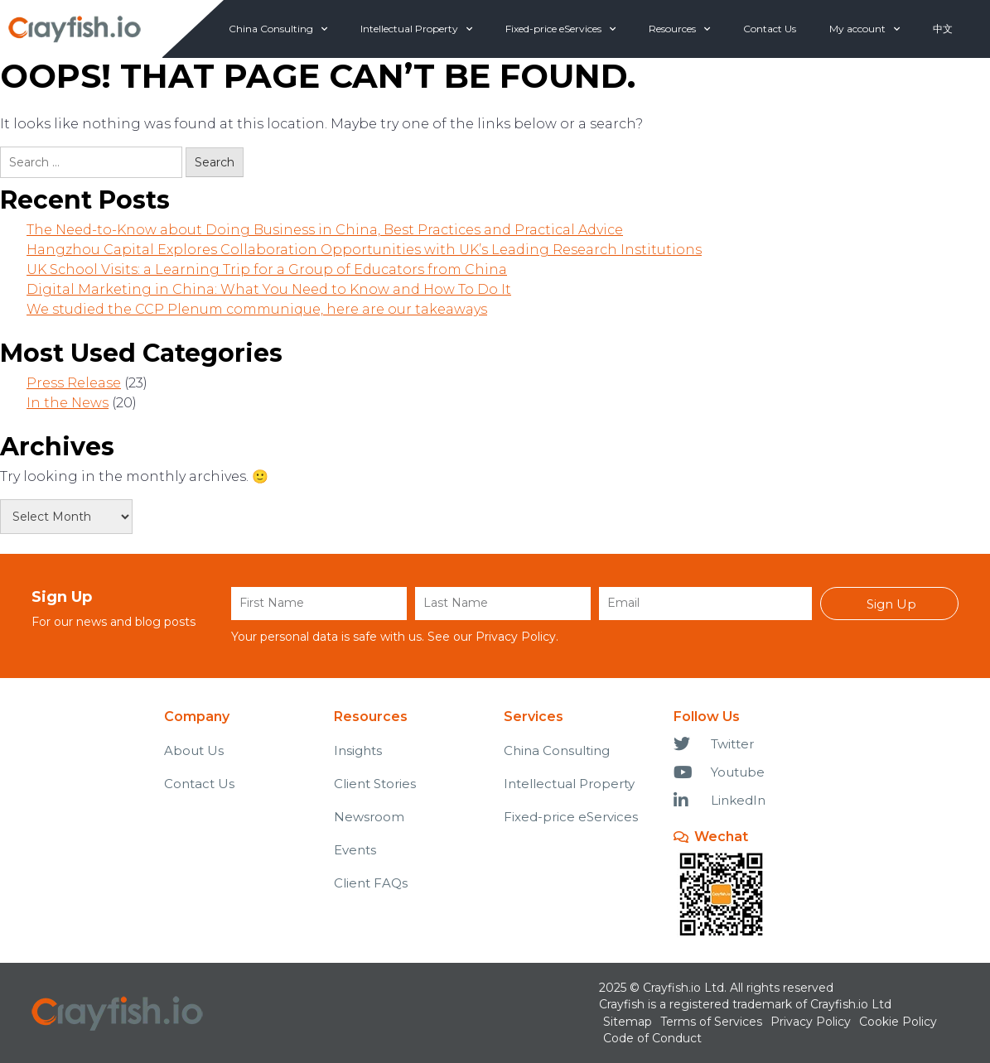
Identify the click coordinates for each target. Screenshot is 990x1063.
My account (864, 29)
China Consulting (278, 29)
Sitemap (627, 1021)
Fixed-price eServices (560, 29)
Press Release (74, 383)
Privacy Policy (516, 636)
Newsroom (369, 817)
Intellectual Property (416, 29)
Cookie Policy (898, 1021)
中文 (943, 28)
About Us (194, 750)
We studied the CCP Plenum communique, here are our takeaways (257, 309)
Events (355, 850)
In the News (68, 403)
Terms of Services (711, 1021)
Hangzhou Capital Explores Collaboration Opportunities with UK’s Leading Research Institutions (364, 249)
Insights (358, 750)
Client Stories (375, 783)
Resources (679, 29)
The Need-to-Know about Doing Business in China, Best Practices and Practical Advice (325, 230)
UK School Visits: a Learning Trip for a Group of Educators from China (267, 269)
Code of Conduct (652, 1038)
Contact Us (769, 28)
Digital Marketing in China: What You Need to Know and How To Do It (269, 289)
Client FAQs (371, 883)
